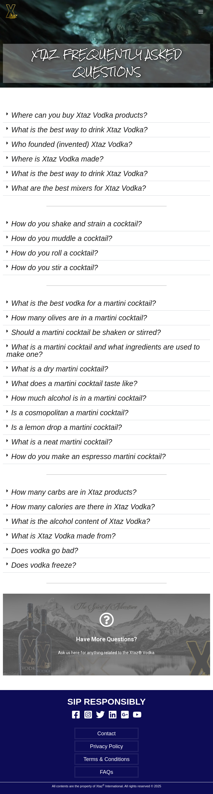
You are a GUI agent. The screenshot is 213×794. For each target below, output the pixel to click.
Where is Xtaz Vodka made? (57, 159)
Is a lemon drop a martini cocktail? (66, 427)
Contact (106, 733)
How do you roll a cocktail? (54, 253)
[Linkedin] (112, 714)
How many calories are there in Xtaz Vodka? (83, 507)
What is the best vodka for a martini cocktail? (83, 303)
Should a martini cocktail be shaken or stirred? (86, 332)
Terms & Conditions (106, 759)
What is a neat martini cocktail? (61, 442)
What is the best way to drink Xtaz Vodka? (79, 130)
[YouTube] (137, 714)
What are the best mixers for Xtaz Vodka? (78, 188)
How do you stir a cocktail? (54, 267)
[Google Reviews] (125, 714)
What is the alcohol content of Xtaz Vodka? (80, 521)
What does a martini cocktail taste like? (74, 383)
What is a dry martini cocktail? (59, 369)
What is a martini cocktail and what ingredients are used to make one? (103, 350)
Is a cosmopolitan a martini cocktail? (69, 413)
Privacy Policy (106, 746)
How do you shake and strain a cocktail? (76, 224)
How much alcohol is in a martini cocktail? (78, 398)
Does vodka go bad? (44, 550)
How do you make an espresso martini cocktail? (88, 456)
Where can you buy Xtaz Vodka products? (79, 115)
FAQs (106, 772)
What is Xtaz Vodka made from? (63, 536)
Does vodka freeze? (43, 565)
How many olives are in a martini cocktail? (79, 318)
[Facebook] (75, 714)
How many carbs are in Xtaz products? (73, 492)
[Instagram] (88, 714)
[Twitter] (100, 714)
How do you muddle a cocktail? (61, 238)
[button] (106, 115)
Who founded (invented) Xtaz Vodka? (71, 144)
